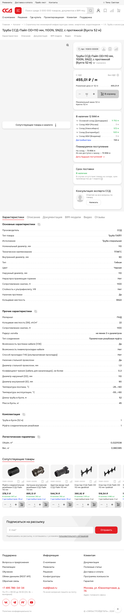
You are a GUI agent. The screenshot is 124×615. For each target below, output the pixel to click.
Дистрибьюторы (83, 140)
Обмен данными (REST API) (16, 576)
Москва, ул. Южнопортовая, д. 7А (102, 589)
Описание (25, 36)
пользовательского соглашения (73, 536)
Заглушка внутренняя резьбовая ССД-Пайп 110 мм (36, 487)
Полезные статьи (93, 567)
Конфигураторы (51, 576)
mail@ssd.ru (50, 587)
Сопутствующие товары (18, 459)
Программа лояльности (96, 576)
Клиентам (72, 17)
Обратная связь (10, 581)
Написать (93, 202)
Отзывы (77, 36)
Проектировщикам (54, 17)
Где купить (35, 17)
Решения (22, 17)
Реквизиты (7, 2)
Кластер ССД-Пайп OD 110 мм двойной (85, 486)
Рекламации (8, 567)
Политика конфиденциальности (16, 611)
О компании (8, 17)
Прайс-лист (40, 2)
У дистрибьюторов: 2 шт (36, 499)
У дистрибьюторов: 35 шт (12, 499)
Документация (40, 36)
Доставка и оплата (23, 2)
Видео (68, 36)
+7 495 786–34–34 (13, 587)
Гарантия (88, 581)
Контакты (53, 2)
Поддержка (86, 17)
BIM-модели (56, 36)
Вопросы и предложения (15, 562)
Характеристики (10, 36)
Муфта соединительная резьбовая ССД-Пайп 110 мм (13, 487)
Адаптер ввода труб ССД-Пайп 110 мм (60, 486)
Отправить (106, 530)
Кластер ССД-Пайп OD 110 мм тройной (109, 486)
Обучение (7, 571)
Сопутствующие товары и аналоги (36, 124)
